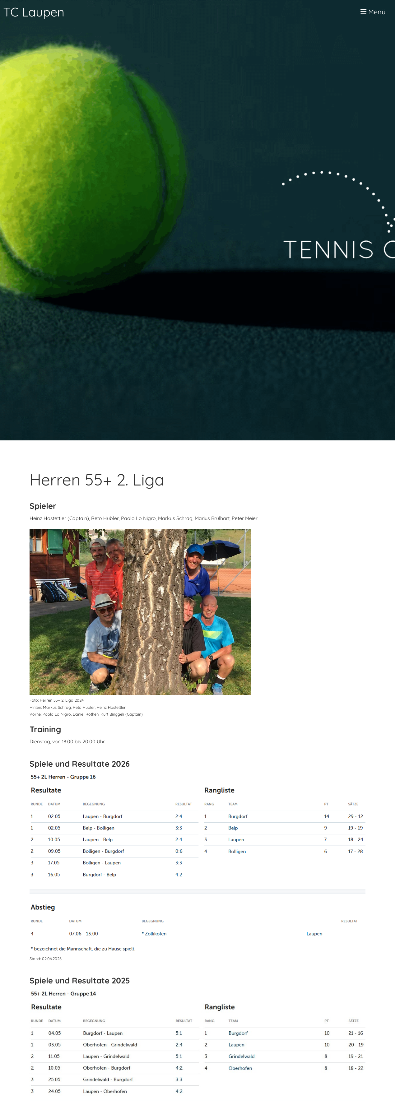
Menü (373, 11)
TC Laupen (33, 12)
